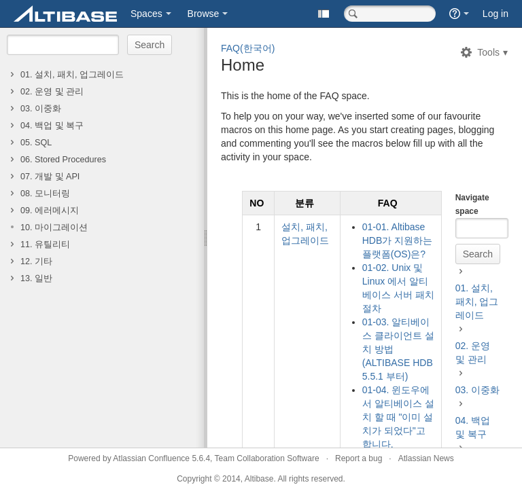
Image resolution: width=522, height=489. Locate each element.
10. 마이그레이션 (54, 227)
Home (242, 65)
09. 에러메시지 (49, 210)
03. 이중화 (40, 108)
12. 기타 (36, 261)
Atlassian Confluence (151, 458)
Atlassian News (426, 458)
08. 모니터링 (45, 193)
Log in (495, 13)
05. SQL (36, 142)
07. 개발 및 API (50, 176)
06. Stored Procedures (63, 159)
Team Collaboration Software (267, 458)
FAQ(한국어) (248, 48)
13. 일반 (36, 278)
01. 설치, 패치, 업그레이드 (72, 74)
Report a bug (358, 458)
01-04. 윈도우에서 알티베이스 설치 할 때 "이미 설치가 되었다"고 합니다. (398, 417)
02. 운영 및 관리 (52, 91)
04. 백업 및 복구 (52, 125)
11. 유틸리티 (45, 244)
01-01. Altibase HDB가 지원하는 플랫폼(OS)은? (397, 240)
